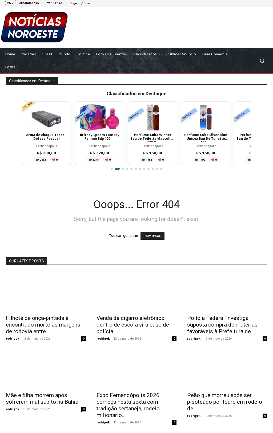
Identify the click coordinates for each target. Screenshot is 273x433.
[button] (262, 60)
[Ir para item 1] (112, 169)
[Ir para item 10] (153, 169)
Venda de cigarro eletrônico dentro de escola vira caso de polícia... (133, 325)
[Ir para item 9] (148, 169)
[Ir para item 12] (161, 169)
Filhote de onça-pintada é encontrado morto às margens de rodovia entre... (43, 325)
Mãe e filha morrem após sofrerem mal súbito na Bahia (42, 398)
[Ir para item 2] (117, 169)
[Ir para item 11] (157, 169)
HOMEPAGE (152, 236)
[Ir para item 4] (127, 169)
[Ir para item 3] (123, 169)
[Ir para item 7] (140, 169)
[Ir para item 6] (136, 169)
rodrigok (12, 338)
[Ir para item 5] (131, 169)
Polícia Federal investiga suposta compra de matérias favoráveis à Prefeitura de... (222, 325)
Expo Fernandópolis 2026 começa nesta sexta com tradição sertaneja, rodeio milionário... (128, 405)
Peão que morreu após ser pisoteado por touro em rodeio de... (224, 402)
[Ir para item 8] (144, 169)
